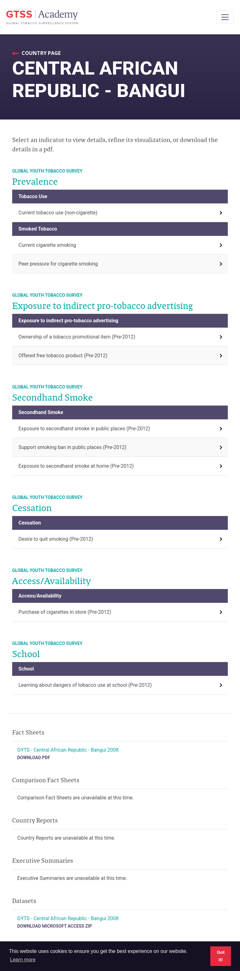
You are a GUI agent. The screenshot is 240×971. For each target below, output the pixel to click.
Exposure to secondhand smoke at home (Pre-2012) (76, 466)
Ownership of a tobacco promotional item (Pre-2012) (76, 337)
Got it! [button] (221, 956)
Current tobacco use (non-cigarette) (58, 213)
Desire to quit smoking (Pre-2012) (55, 539)
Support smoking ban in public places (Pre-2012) (72, 447)
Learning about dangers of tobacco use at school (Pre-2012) (85, 685)
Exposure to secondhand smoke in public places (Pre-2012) (84, 429)
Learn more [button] (23, 959)
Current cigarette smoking (47, 245)
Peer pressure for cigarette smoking (58, 264)
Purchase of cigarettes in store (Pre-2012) (64, 612)
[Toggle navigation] (225, 17)
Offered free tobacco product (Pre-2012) (63, 356)
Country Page (40, 53)
